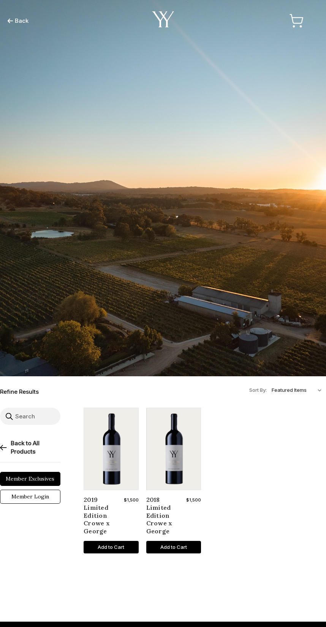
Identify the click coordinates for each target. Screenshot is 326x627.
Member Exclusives (30, 478)
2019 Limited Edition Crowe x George (97, 515)
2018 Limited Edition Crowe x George (159, 515)
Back (18, 20)
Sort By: (258, 390)
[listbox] (298, 390)
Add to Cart (111, 547)
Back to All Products (20, 448)
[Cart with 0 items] (295, 20)
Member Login (30, 496)
